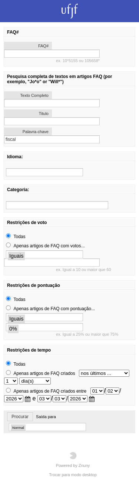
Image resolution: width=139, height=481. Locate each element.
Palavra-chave (36, 131)
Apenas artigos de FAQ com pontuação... (54, 308)
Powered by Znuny (73, 460)
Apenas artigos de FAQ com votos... (49, 245)
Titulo (44, 113)
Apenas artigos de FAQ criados (44, 373)
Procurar (20, 416)
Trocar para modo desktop (73, 474)
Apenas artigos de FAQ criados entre (49, 391)
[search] (44, 172)
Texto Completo (34, 95)
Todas (19, 236)
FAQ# (43, 46)
